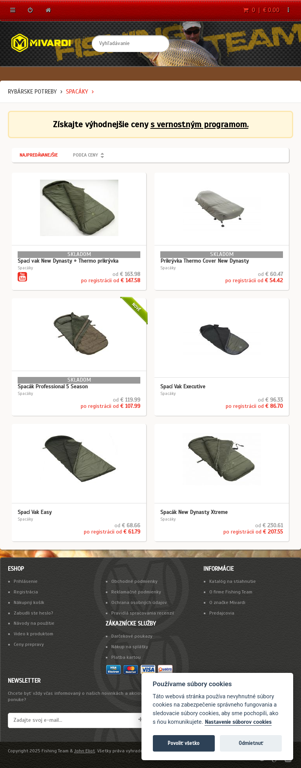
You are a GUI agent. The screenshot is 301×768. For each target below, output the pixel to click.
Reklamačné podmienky (136, 592)
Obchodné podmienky (134, 581)
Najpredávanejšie (39, 155)
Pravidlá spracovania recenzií (142, 613)
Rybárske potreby (32, 91)
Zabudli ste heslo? (33, 613)
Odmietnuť (251, 743)
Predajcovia (221, 613)
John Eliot (84, 751)
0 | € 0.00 (261, 10)
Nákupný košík (29, 602)
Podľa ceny (85, 155)
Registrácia (26, 592)
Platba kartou (126, 657)
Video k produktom (33, 633)
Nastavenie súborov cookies (238, 722)
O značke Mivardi (227, 602)
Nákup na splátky (129, 646)
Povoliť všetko (183, 743)
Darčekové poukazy (131, 636)
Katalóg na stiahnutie (232, 581)
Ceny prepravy (29, 644)
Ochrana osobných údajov (139, 602)
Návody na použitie (34, 623)
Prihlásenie (26, 581)
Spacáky (77, 91)
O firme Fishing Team (230, 592)
